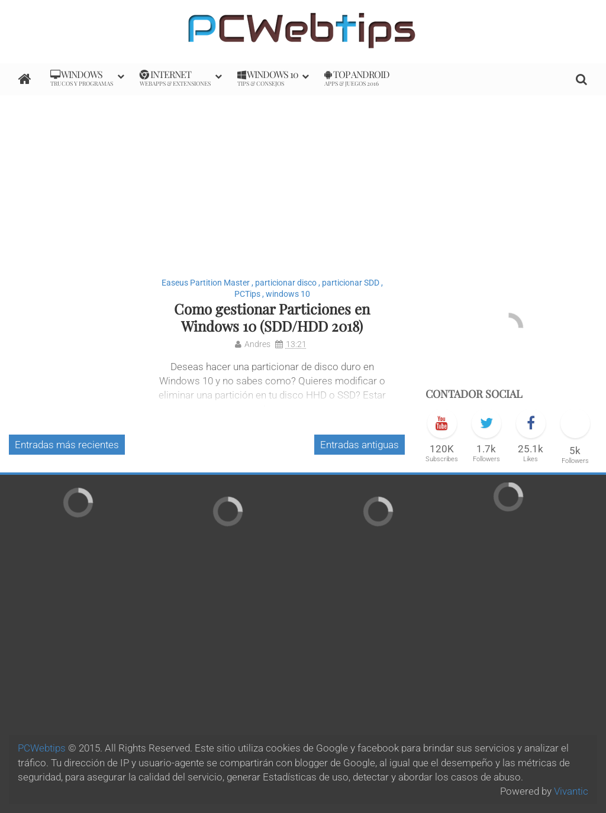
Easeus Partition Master (206, 282)
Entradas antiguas (359, 445)
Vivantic (571, 791)
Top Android (356, 78)
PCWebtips (42, 748)
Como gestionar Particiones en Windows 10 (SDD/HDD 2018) (272, 317)
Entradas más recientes (67, 445)
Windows (81, 78)
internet (175, 78)
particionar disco (286, 282)
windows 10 (288, 294)
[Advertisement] (303, 178)
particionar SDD (350, 282)
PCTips (247, 294)
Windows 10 (267, 78)
